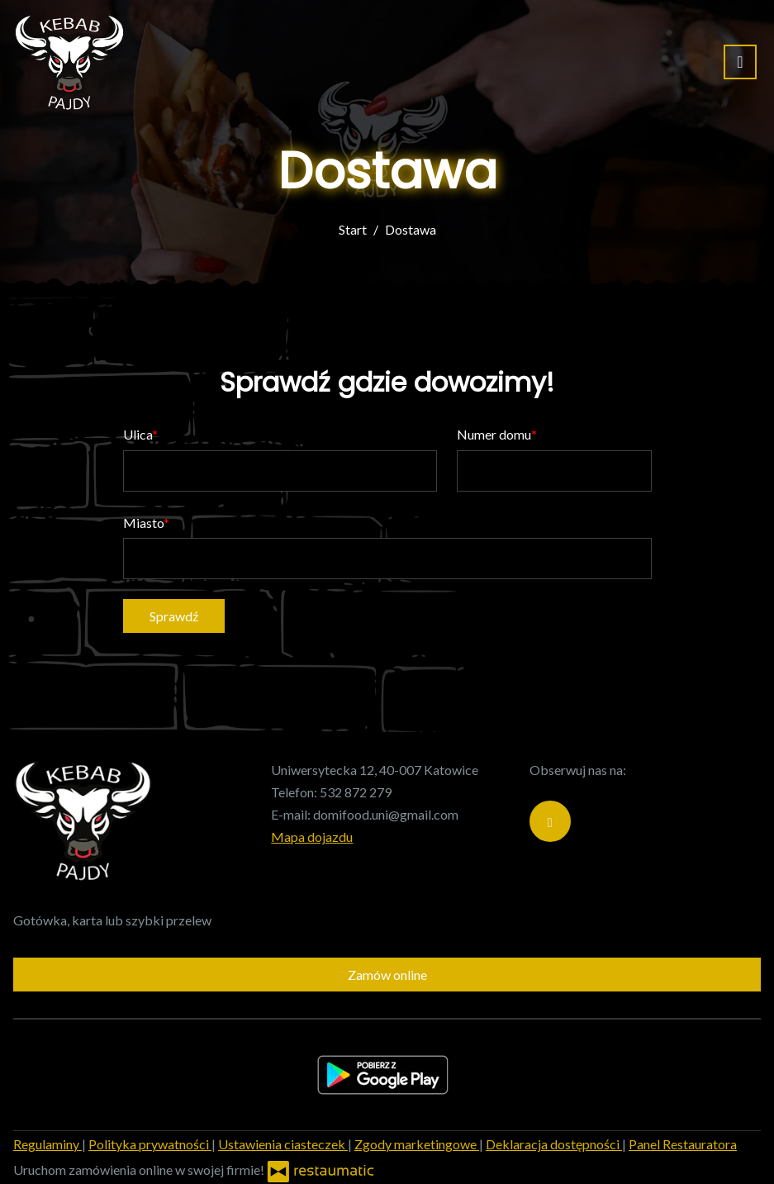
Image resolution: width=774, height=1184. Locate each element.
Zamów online (387, 974)
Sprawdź (174, 616)
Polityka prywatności (149, 1144)
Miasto (143, 522)
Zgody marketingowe (416, 1144)
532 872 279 (356, 792)
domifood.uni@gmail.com (385, 814)
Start (353, 229)
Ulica (137, 434)
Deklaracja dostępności (554, 1144)
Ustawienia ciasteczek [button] (283, 1144)
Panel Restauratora (683, 1144)
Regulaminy (47, 1144)
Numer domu (494, 434)
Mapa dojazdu (312, 836)
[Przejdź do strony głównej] (69, 62)
